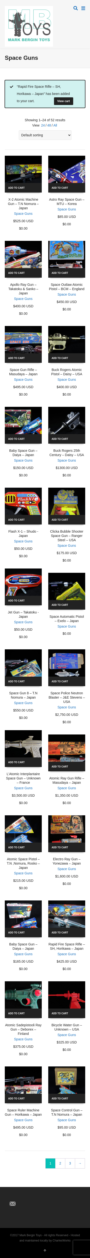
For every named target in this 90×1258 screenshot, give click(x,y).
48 (49, 125)
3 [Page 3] (70, 1163)
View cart (63, 101)
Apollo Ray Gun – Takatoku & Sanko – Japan (23, 289)
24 (43, 125)
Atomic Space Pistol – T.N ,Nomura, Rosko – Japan (23, 863)
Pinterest (34, 1196)
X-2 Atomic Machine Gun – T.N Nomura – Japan (23, 204)
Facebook (24, 1196)
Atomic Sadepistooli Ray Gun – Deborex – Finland (23, 1029)
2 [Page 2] (60, 1163)
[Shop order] (45, 135)
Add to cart (16, 188)
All (55, 125)
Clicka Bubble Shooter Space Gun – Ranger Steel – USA (67, 536)
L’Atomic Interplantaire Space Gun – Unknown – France (23, 778)
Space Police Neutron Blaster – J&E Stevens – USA (66, 697)
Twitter (13, 1196)
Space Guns (23, 213)
